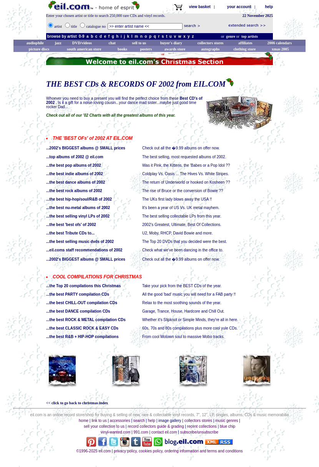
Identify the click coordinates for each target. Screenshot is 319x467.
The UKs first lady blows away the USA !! (177, 199)
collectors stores (211, 43)
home (83, 420)
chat (111, 43)
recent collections (202, 426)
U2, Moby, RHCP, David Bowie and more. (177, 233)
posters (146, 49)
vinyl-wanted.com (115, 432)
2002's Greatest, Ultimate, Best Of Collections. (181, 225)
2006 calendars (279, 43)
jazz (58, 43)
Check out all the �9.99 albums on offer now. (181, 148)
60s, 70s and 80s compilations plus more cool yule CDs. (190, 328)
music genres (226, 420)
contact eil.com (164, 432)
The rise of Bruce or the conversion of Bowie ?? (182, 191)
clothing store (244, 49)
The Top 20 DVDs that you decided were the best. (184, 241)
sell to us (139, 43)
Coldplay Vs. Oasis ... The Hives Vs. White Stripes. (185, 174)
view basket (201, 7)
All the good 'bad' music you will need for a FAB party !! (189, 294)
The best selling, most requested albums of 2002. (184, 157)
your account (240, 7)
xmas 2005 (280, 49)
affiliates (245, 43)
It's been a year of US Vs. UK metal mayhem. (180, 208)
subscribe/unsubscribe (199, 432)
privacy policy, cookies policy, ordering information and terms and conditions (178, 451)
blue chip (227, 426)
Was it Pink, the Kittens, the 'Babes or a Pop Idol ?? (186, 165)
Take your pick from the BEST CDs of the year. (182, 286)
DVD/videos (82, 43)
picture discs (39, 49)
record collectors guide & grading (156, 426)
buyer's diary (171, 43)
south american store (84, 49)
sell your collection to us (104, 426)
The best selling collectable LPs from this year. (181, 216)
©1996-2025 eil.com (93, 451)
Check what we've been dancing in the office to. (182, 250)
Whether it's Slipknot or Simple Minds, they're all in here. (190, 320)
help (269, 7)
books (122, 49)
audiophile (35, 43)
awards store (175, 49)
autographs (210, 49)
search (139, 420)
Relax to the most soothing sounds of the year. (181, 303)
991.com (140, 432)
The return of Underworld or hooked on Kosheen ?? (186, 182)
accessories (120, 420)
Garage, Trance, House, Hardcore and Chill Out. (183, 311)
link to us (98, 420)
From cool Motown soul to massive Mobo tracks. (183, 337)
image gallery (169, 420)
